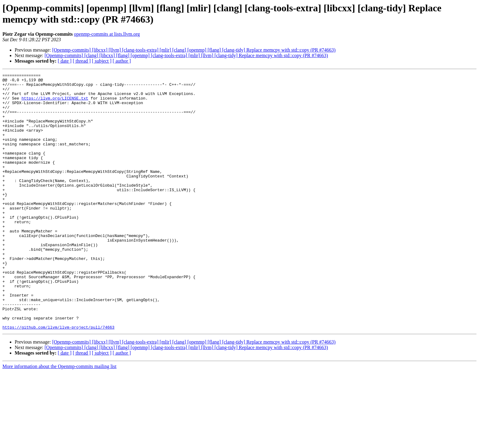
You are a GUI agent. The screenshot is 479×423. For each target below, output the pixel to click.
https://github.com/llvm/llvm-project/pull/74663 (58, 378)
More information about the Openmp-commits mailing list (59, 417)
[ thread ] (82, 61)
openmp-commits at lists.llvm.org (107, 34)
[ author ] (122, 61)
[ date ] (64, 61)
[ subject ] (102, 61)
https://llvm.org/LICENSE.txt (54, 103)
